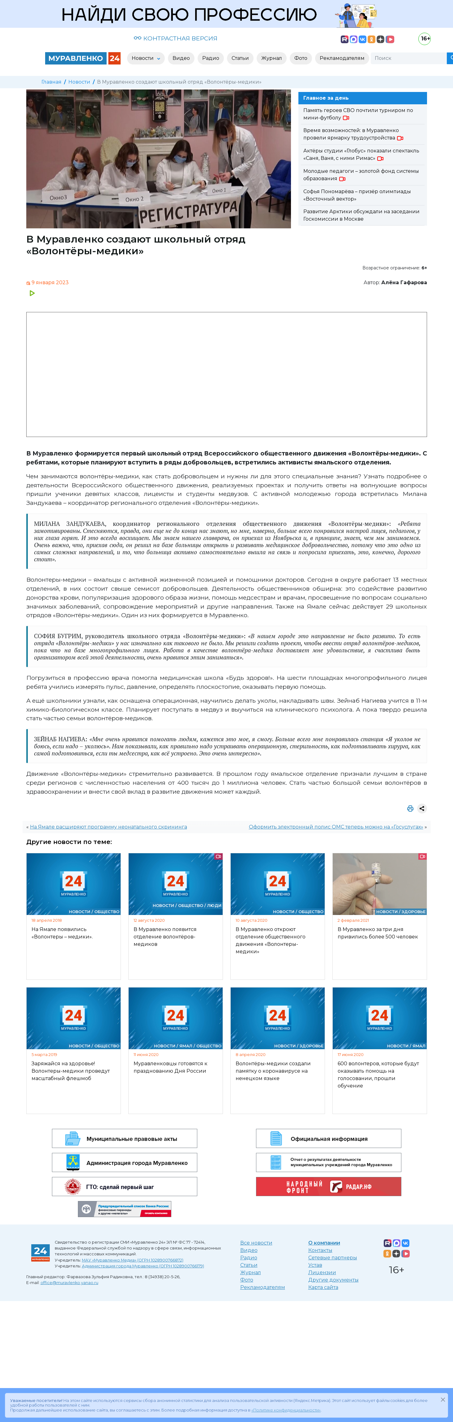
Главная (51, 82)
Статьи (249, 1265)
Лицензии (322, 1272)
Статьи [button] (240, 58)
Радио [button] (210, 58)
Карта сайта (323, 1287)
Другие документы (333, 1280)
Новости (79, 82)
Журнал (250, 1272)
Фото (246, 1280)
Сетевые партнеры (332, 1258)
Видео (249, 1250)
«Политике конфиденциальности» (286, 1409)
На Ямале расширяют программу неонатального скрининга (108, 827)
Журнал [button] (271, 58)
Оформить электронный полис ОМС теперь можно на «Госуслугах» (336, 827)
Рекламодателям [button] (342, 58)
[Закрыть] (443, 1398)
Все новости (256, 1243)
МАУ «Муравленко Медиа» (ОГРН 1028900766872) (132, 1260)
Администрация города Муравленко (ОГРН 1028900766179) (143, 1266)
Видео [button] (181, 58)
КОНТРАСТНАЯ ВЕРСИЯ (175, 38)
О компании (324, 1243)
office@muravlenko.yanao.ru (69, 1282)
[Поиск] (409, 58)
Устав (315, 1265)
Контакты (320, 1250)
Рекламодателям (262, 1287)
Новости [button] (143, 58)
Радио (248, 1258)
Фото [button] (300, 58)
